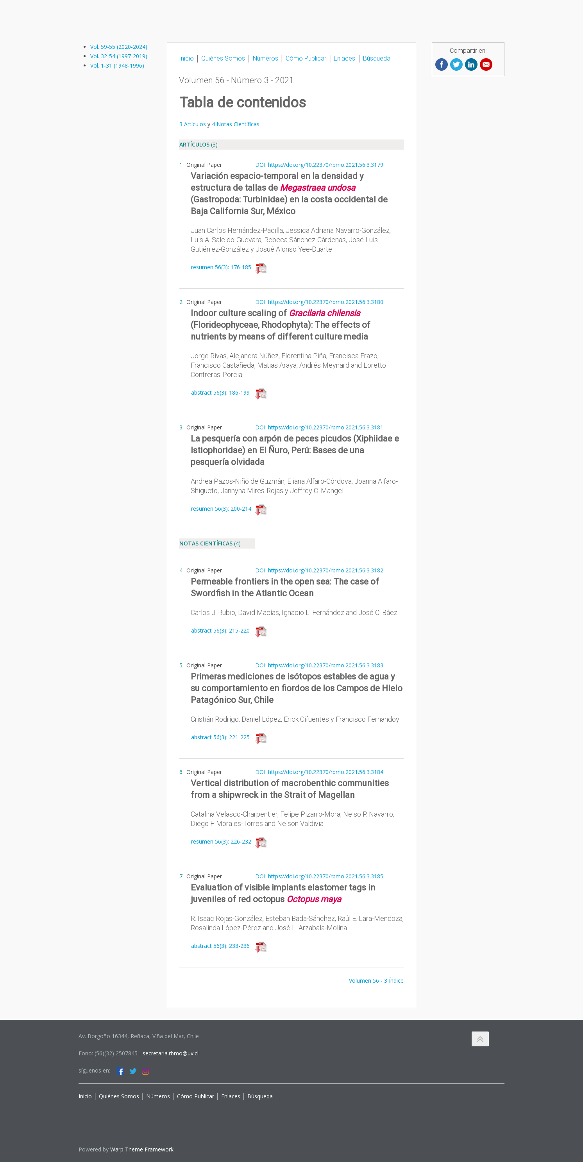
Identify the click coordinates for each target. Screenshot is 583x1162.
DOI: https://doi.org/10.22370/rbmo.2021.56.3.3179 (319, 164)
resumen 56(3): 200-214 (221, 508)
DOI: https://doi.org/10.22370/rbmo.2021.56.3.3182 (319, 570)
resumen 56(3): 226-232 (221, 841)
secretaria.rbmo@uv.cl (171, 1053)
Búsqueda (376, 58)
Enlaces (343, 58)
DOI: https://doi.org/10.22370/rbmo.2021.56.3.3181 (319, 427)
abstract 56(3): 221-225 (220, 737)
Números (265, 58)
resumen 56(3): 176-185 (221, 267)
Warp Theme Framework (141, 1149)
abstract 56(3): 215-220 (220, 630)
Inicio (186, 58)
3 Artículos (192, 124)
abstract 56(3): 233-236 (220, 945)
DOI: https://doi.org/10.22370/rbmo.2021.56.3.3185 (319, 876)
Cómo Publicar (306, 58)
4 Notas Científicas (234, 124)
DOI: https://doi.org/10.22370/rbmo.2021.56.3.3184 (319, 772)
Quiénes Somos (222, 58)
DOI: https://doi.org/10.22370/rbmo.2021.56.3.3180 (319, 302)
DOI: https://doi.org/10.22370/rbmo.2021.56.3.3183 (319, 665)
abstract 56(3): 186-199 (220, 392)
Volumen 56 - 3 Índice (376, 980)
